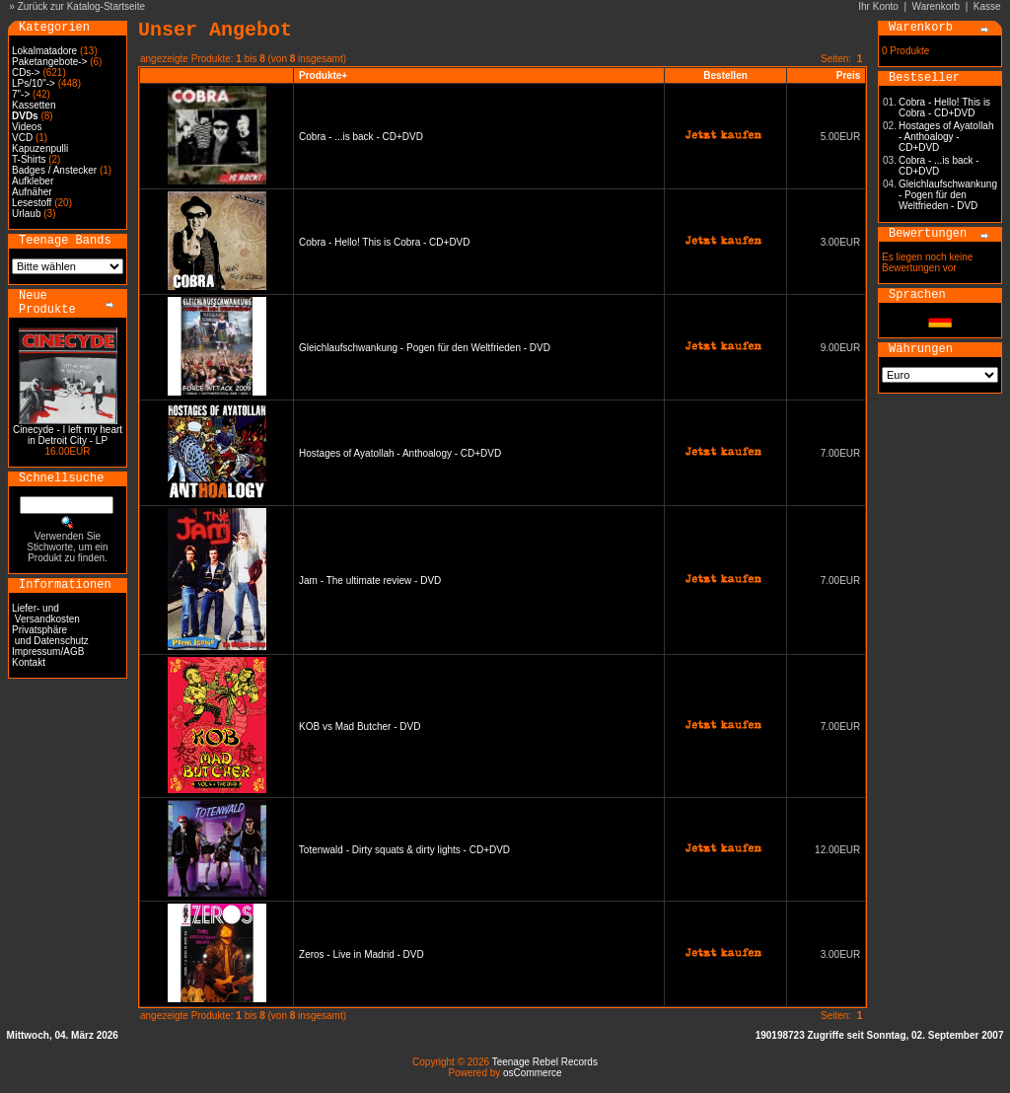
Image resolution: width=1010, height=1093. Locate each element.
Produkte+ (323, 75)
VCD (22, 137)
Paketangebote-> (49, 61)
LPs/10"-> (33, 83)
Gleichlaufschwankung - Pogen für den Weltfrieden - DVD (424, 347)
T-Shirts (28, 159)
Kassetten (33, 105)
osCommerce (532, 1072)
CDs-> (26, 72)
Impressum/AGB (48, 651)
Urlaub (26, 213)
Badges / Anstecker (54, 170)
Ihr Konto (878, 6)
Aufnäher (32, 191)
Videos (26, 126)
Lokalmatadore (44, 50)
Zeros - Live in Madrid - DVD (361, 954)
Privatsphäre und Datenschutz (50, 635)
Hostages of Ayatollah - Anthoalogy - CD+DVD (400, 453)
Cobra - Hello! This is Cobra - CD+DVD (384, 242)
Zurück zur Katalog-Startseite (82, 6)
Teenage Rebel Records (545, 1062)
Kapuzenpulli (40, 148)
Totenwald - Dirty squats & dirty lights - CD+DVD (404, 849)
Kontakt (28, 662)
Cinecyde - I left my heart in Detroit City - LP (67, 435)
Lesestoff (31, 202)
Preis (848, 75)
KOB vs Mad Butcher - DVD (359, 726)
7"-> (21, 94)
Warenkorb (936, 6)
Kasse (987, 6)
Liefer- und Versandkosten (46, 613)
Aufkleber (32, 181)
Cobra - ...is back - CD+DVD (361, 136)
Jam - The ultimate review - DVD (370, 580)
